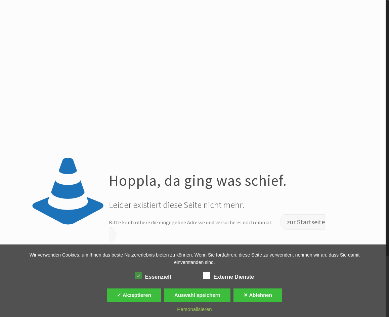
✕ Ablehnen (258, 295)
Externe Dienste (228, 276)
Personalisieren (194, 309)
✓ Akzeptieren (134, 295)
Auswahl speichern (197, 295)
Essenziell (153, 276)
